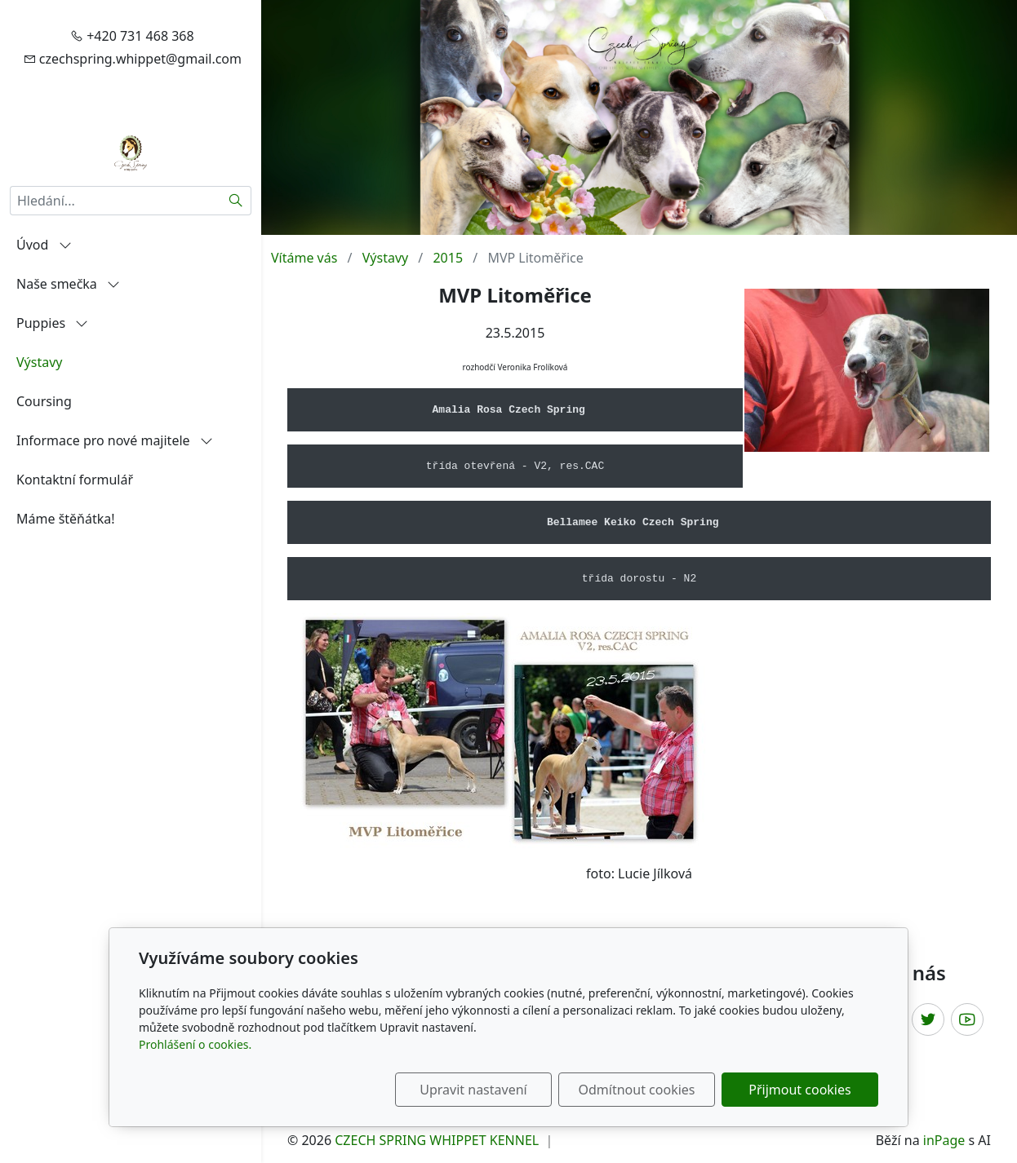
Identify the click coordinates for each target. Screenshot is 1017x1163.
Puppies (52, 323)
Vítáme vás (304, 258)
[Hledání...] (115, 200)
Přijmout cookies (799, 1090)
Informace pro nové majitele (114, 440)
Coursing (44, 401)
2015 (448, 258)
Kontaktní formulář (74, 480)
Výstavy (39, 362)
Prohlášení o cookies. (195, 1044)
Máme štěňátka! (65, 519)
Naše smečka (68, 284)
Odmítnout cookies (637, 1090)
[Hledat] (236, 200)
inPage (944, 1140)
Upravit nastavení (473, 1090)
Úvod (44, 245)
